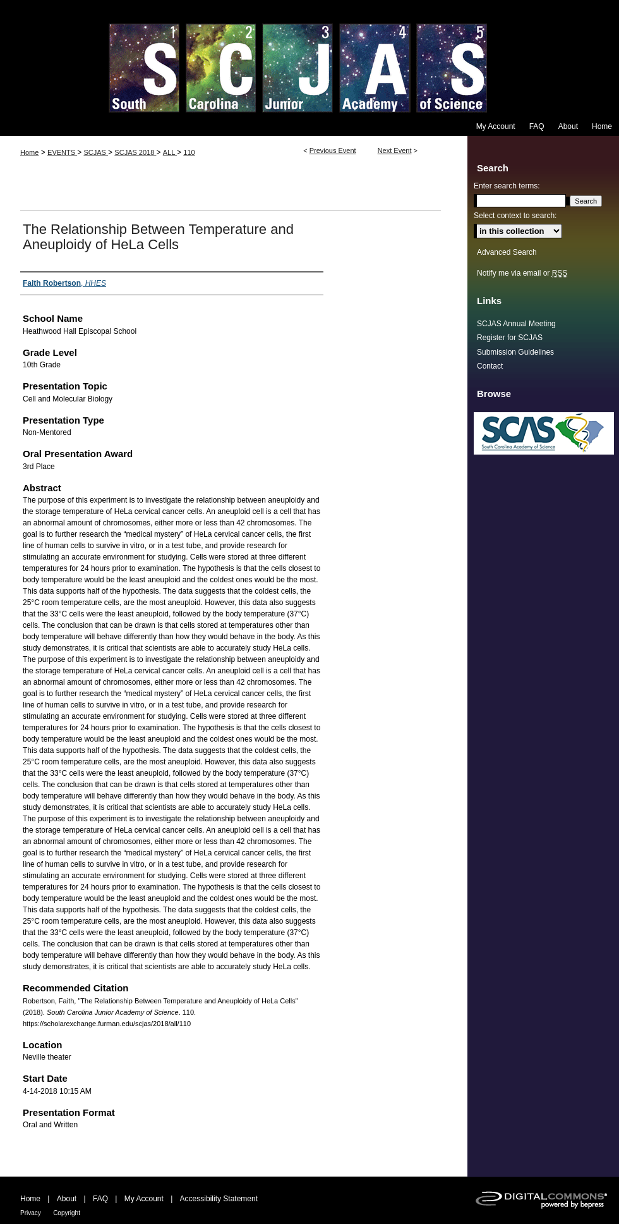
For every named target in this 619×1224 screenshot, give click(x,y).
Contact (490, 366)
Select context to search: (515, 215)
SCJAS (95, 152)
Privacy (30, 1212)
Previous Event (333, 150)
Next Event (395, 150)
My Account (144, 1198)
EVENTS (62, 152)
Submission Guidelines (515, 352)
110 (189, 152)
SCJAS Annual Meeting (516, 323)
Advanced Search (507, 252)
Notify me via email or (522, 273)
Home (29, 152)
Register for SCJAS (510, 337)
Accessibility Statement (219, 1198)
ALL (170, 152)
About (66, 1198)
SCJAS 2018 (135, 152)
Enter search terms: (507, 185)
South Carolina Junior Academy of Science (309, 58)
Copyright (66, 1212)
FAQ (100, 1198)
